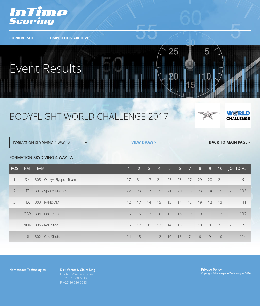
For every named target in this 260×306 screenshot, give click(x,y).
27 (129, 179)
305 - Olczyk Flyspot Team (55, 179)
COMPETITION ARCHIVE (68, 37)
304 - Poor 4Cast (48, 213)
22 (129, 190)
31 (139, 179)
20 (210, 179)
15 (190, 190)
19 (159, 190)
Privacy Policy (211, 269)
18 (179, 213)
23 (139, 190)
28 (179, 179)
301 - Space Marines (51, 190)
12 (129, 202)
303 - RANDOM (47, 202)
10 (159, 213)
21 (159, 179)
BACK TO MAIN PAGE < (230, 142)
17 (149, 179)
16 (179, 236)
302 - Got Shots (47, 236)
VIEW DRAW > (144, 142)
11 (210, 213)
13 (169, 202)
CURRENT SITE (21, 37)
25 (169, 179)
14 (210, 190)
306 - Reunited (46, 225)
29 (200, 179)
